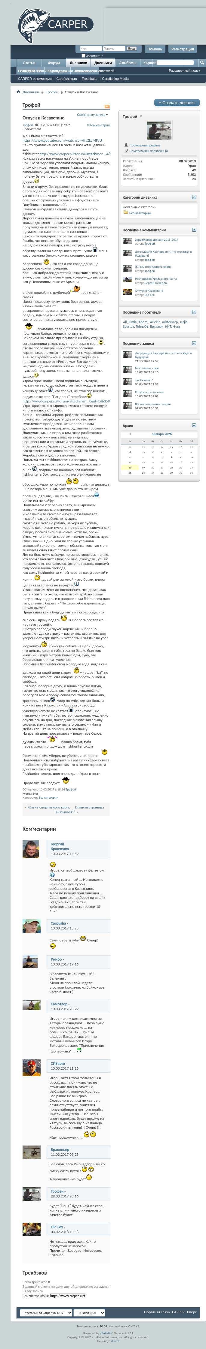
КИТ (168, 326)
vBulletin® (106, 1333)
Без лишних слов (147, 368)
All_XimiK (130, 322)
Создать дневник (176, 102)
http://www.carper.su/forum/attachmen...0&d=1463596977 (70, 401)
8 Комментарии (98, 125)
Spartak (128, 326)
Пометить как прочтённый (146, 151)
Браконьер (60, 1149)
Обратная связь (157, 1312)
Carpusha (58, 923)
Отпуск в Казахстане (149, 291)
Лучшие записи (61, 71)
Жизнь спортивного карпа (49, 807)
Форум (54, 63)
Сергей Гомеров (156, 283)
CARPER (178, 1312)
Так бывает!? (64, 812)
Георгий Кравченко (60, 846)
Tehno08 (142, 326)
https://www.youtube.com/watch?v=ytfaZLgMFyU (62, 140)
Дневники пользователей (95, 71)
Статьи (29, 63)
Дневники (78, 63)
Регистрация (182, 49)
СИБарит (58, 1063)
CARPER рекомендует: (36, 78)
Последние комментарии (144, 230)
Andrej (143, 322)
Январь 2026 (162, 434)
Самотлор (59, 1004)
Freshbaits (89, 78)
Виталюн (157, 326)
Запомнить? (92, 56)
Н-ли (176, 326)
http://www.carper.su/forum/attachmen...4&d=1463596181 (87, 154)
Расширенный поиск (184, 70)
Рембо (56, 959)
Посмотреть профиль (142, 145)
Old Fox (57, 1227)
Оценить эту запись (91, 115)
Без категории (48, 797)
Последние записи (32, 71)
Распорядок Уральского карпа (156, 279)
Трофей (52, 92)
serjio (184, 322)
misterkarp (170, 322)
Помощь (155, 49)
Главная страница (89, 807)
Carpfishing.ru (67, 78)
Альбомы (127, 63)
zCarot (115, 1341)
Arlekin (155, 322)
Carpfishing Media (115, 78)
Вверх (192, 1312)
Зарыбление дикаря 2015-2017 (156, 240)
